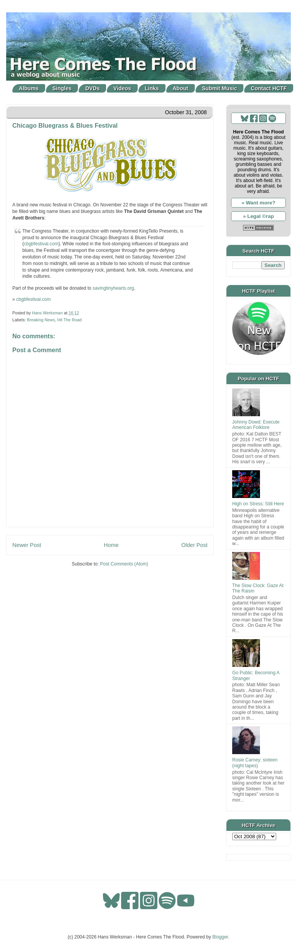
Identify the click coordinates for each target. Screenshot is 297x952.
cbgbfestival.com (41, 243)
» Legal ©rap (258, 216)
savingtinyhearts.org (113, 288)
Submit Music (219, 88)
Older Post (194, 545)
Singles (62, 88)
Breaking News (41, 319)
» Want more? (258, 203)
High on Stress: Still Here (258, 503)
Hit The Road (69, 319)
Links (152, 88)
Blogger (220, 937)
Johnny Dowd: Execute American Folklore (256, 424)
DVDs (92, 88)
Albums (29, 88)
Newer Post (26, 545)
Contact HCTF (269, 88)
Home (111, 545)
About (180, 88)
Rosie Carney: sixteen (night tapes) (254, 762)
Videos (122, 88)
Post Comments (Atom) (124, 564)
